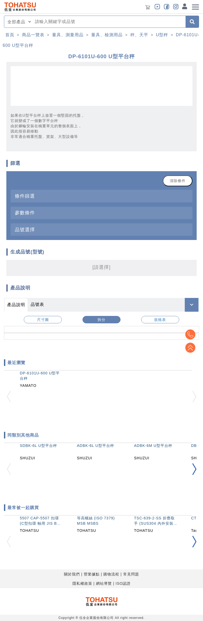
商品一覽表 (33, 35)
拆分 (101, 320)
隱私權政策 (82, 583)
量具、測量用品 (68, 35)
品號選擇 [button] (25, 229)
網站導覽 (104, 583)
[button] (194, 469)
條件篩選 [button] (25, 196)
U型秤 (162, 35)
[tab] (101, 196)
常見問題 (131, 574)
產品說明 (16, 304)
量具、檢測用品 (107, 35)
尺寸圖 (43, 320)
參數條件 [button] (25, 212)
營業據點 (92, 574)
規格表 (160, 320)
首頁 (9, 35)
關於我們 (72, 574)
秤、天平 (139, 35)
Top (189, 347)
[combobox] (109, 22)
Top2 (189, 334)
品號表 (37, 304)
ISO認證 (123, 583)
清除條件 (178, 181)
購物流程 (111, 574)
